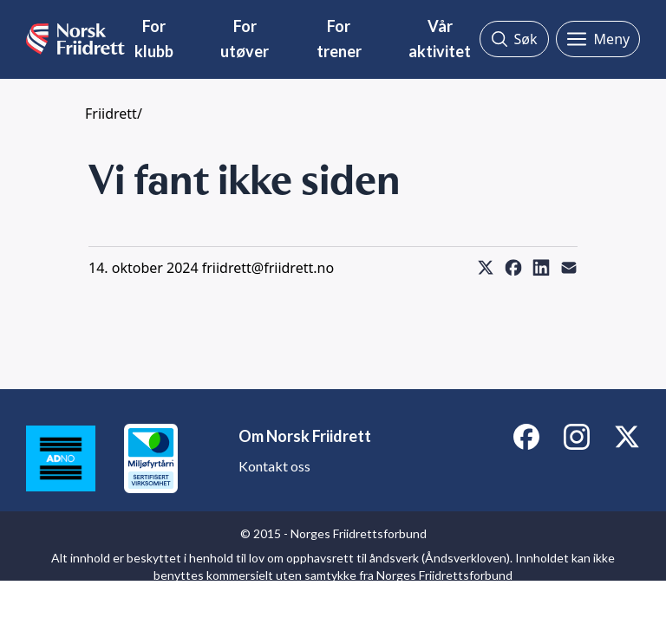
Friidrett (111, 113)
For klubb (153, 38)
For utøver (244, 38)
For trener (339, 38)
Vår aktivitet (439, 38)
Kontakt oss (274, 466)
